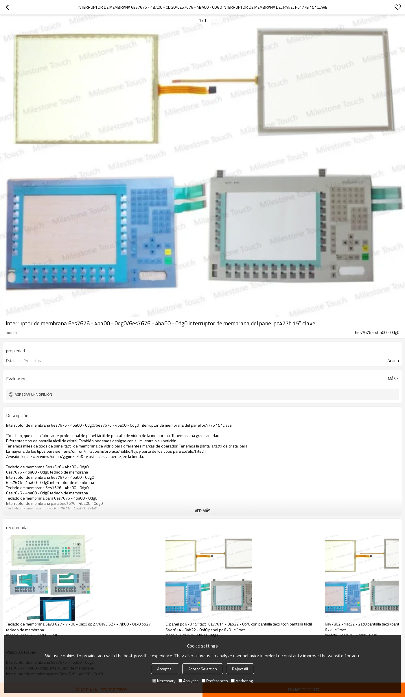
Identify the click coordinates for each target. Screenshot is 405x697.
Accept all (165, 669)
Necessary (164, 681)
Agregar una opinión (33, 394)
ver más (202, 511)
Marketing (242, 681)
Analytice (188, 681)
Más (392, 378)
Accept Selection (202, 669)
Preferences (215, 681)
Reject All (240, 669)
